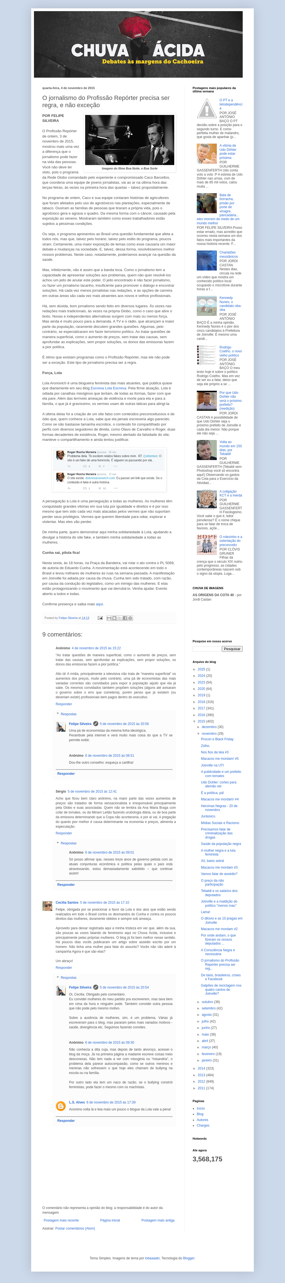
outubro (208, 1002)
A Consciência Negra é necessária (218, 952)
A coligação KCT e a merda (231, 493)
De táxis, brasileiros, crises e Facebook (221, 977)
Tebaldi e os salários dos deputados (219, 893)
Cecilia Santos (67, 903)
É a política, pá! (212, 793)
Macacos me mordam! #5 (220, 759)
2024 (202, 676)
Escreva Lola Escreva (108, 388)
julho (206, 1021)
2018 (202, 702)
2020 (202, 689)
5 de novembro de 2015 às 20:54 (124, 987)
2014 (202, 1068)
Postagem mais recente (61, 1220)
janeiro (207, 1060)
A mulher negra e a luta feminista (218, 852)
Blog (200, 1114)
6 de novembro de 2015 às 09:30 (109, 1042)
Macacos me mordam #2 (219, 929)
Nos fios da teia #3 (215, 752)
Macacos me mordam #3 (219, 867)
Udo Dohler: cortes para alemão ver (218, 784)
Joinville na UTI (212, 765)
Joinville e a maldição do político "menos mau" (219, 903)
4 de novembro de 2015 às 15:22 (96, 648)
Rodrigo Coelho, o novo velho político (231, 351)
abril (205, 1041)
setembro (209, 1008)
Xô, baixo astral (212, 861)
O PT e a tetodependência (231, 104)
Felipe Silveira (80, 724)
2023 (202, 682)
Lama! (205, 912)
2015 (202, 721)
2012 (202, 1081)
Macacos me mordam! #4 (220, 799)
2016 (202, 715)
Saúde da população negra (221, 844)
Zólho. (205, 746)
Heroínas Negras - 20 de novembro (219, 808)
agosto (207, 1015)
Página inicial (110, 1220)
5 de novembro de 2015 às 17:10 (104, 903)
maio (206, 1034)
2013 (202, 1075)
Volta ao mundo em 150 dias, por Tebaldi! (231, 448)
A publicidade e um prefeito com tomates (221, 774)
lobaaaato (152, 1258)
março (207, 1047)
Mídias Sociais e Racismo (220, 823)
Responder (64, 704)
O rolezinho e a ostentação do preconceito (231, 541)
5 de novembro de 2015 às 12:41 (92, 791)
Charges (203, 1125)
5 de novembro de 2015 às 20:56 (124, 724)
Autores (202, 1120)
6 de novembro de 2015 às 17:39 (111, 1102)
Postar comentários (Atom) (75, 1228)
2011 (202, 1088)
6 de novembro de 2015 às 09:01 (109, 852)
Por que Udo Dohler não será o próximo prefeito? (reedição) (231, 401)
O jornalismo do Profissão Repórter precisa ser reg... (220, 964)
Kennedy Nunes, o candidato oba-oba (231, 304)
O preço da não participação (212, 882)
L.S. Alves (77, 1102)
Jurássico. (208, 816)
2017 (202, 708)
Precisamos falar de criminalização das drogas (217, 833)
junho (206, 1028)
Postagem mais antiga (158, 1220)
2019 (202, 695)
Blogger (189, 1258)
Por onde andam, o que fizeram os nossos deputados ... (218, 939)
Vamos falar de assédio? (219, 874)
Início (201, 1108)
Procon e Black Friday (217, 739)
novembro (210, 734)
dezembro (210, 727)
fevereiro (209, 1054)
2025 (202, 669)
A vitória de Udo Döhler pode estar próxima (228, 151)
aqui (99, 604)
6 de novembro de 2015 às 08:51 (109, 756)
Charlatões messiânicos (229, 254)
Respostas (69, 714)
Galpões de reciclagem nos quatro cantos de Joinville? (221, 990)
